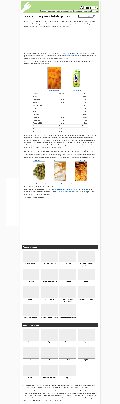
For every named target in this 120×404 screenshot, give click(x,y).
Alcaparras (38, 160)
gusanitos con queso (54, 90)
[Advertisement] (60, 39)
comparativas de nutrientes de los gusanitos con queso (70, 189)
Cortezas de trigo (60, 160)
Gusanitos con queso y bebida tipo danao (48, 16)
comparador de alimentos (71, 56)
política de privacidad (53, 400)
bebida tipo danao (76, 90)
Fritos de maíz (81, 160)
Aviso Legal (62, 400)
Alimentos (89, 7)
